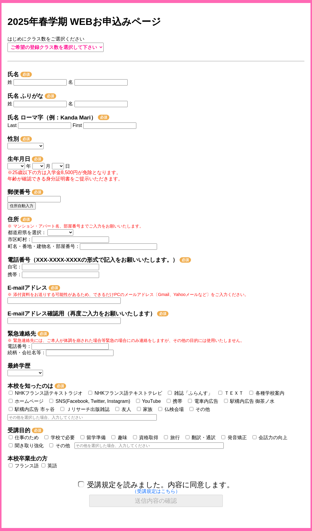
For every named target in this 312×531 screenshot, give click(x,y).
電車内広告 (203, 401)
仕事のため (24, 437)
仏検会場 (170, 409)
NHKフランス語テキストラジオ (46, 393)
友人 (123, 409)
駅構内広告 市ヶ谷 (32, 409)
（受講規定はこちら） (156, 491)
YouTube (148, 401)
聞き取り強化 (26, 445)
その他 (199, 409)
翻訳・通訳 (201, 437)
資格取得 (145, 437)
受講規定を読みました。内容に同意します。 (160, 484)
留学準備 (93, 437)
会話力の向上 (270, 437)
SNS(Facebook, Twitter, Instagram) (89, 401)
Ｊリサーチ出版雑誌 (85, 409)
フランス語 (24, 465)
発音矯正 (234, 437)
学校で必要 (59, 437)
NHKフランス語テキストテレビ (125, 393)
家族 (145, 409)
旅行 (172, 437)
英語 (49, 465)
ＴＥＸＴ (231, 393)
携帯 (174, 401)
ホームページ (26, 401)
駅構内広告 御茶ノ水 (249, 401)
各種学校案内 (266, 393)
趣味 (119, 437)
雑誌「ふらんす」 (190, 393)
